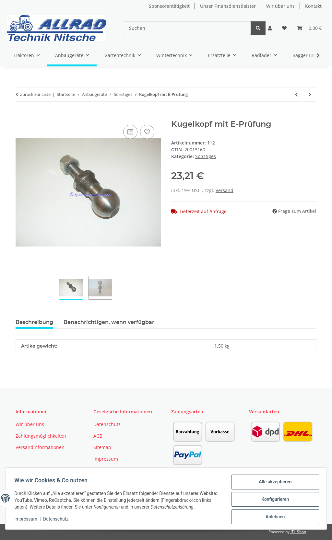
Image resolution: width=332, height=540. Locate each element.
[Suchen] (187, 28)
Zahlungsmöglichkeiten (41, 436)
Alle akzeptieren (273, 483)
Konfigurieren (273, 500)
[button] (270, 28)
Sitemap (102, 447)
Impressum (27, 520)
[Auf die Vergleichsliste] (130, 132)
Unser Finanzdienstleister (228, 6)
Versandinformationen (40, 447)
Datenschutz (57, 520)
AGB (97, 436)
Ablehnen (273, 517)
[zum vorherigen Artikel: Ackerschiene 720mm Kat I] (296, 94)
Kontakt (313, 6)
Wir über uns (280, 6)
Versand (224, 190)
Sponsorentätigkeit (169, 6)
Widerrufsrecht (109, 470)
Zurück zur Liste (35, 94)
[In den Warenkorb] (21, 116)
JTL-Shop (298, 531)
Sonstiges (205, 156)
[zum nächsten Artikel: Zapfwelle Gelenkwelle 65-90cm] (309, 94)
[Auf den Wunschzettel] (147, 132)
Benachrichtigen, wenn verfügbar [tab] (109, 322)
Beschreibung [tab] (34, 322)
